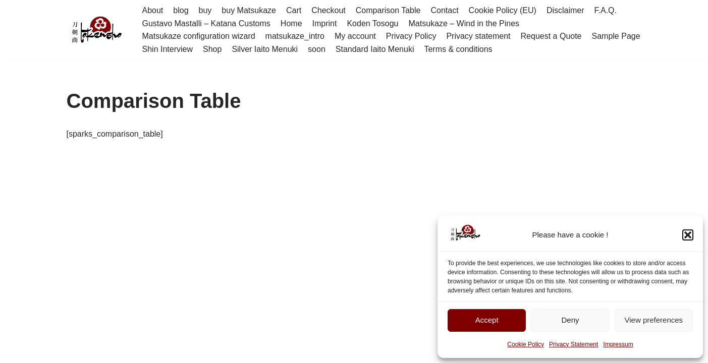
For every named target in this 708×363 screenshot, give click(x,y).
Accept (487, 320)
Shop (212, 49)
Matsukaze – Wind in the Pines (463, 23)
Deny (570, 320)
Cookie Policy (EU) (502, 10)
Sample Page (616, 36)
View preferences (654, 320)
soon (316, 49)
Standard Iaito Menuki (375, 49)
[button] (688, 235)
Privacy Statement (573, 344)
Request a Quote (551, 36)
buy (205, 10)
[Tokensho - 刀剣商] (97, 30)
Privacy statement (478, 36)
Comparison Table (388, 10)
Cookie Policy (525, 344)
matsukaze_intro (294, 36)
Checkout (328, 10)
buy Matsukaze (249, 10)
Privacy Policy (411, 36)
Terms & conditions (458, 49)
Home (291, 23)
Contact (444, 10)
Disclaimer (565, 10)
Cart (293, 10)
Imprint (324, 23)
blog (180, 10)
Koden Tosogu (372, 23)
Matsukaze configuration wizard (198, 36)
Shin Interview (167, 49)
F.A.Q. (605, 10)
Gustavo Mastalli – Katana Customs (206, 23)
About (153, 10)
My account (355, 36)
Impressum (618, 344)
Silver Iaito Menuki (265, 49)
